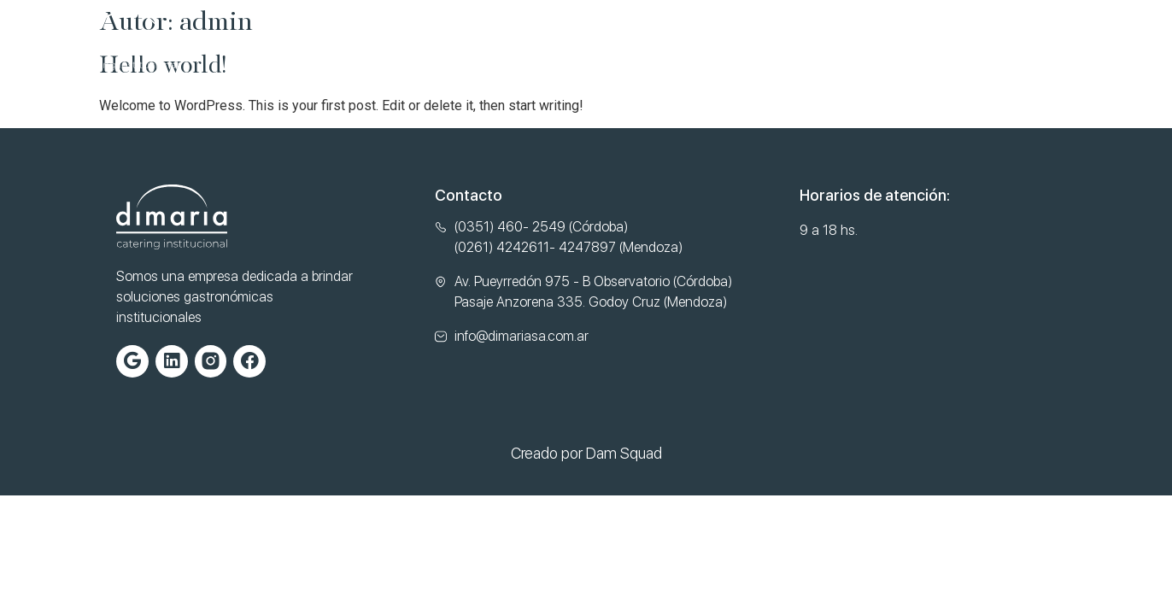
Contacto (738, 41)
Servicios (472, 41)
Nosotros (370, 41)
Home (282, 41)
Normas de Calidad (603, 41)
